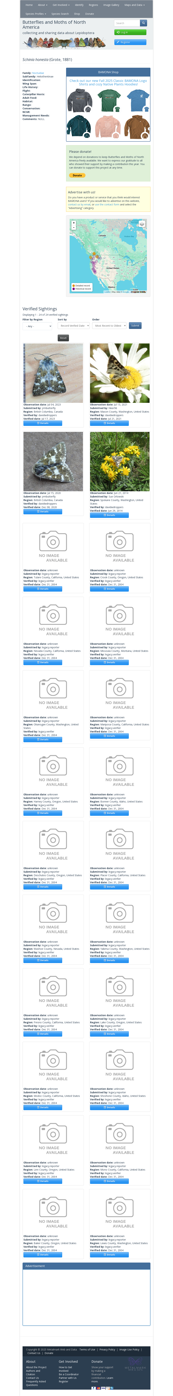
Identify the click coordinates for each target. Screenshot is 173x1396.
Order (95, 319)
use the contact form (107, 204)
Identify (79, 5)
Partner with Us (68, 1378)
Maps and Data (135, 5)
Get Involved (61, 5)
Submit (135, 325)
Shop (77, 13)
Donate (89, 13)
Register (63, 1381)
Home (29, 5)
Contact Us (34, 1353)
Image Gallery (111, 5)
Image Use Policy (129, 1349)
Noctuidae (38, 73)
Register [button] (123, 42)
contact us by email (79, 204)
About (42, 5)
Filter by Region (32, 319)
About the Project (36, 1367)
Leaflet (107, 292)
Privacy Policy (107, 1349)
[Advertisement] (86, 1297)
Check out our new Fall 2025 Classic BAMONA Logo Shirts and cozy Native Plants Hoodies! (108, 82)
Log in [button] (122, 32)
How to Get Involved (65, 1369)
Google (126, 292)
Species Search (60, 13)
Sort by (62, 319)
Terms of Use (87, 1349)
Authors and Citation (33, 1372)
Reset (63, 338)
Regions (93, 5)
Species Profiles (36, 13)
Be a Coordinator (69, 1374)
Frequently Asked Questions (36, 1383)
